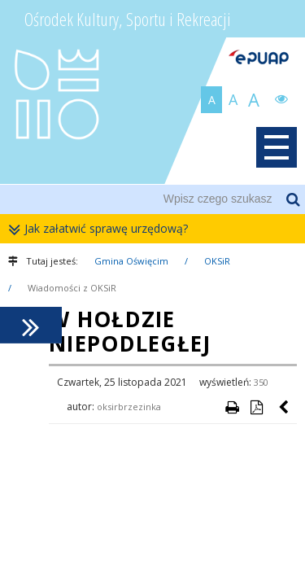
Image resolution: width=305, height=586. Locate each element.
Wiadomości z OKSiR (72, 288)
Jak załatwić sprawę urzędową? (102, 229)
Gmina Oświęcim (131, 261)
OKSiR (217, 261)
